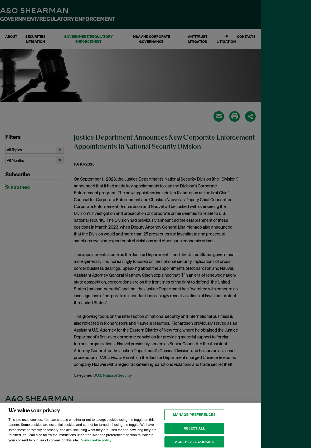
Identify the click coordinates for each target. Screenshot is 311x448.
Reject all (194, 430)
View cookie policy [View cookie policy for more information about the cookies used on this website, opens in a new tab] (96, 442)
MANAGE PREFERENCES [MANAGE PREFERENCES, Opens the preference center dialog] (194, 417)
